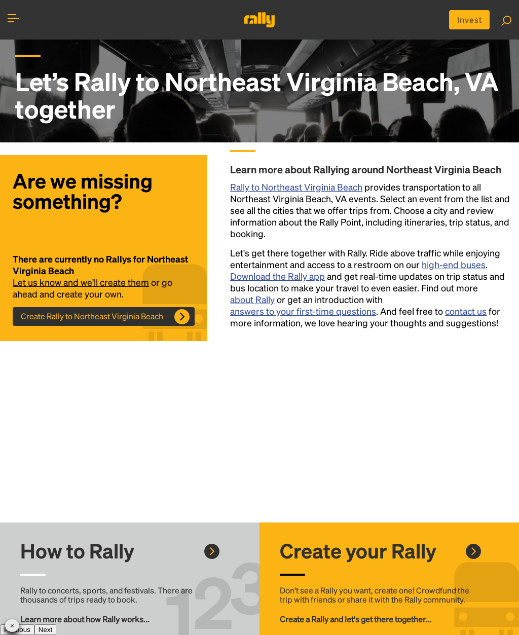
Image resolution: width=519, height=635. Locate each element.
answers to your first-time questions (303, 311)
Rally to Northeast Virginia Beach (296, 187)
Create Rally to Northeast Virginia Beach (92, 316)
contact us (466, 311)
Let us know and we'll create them (81, 282)
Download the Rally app (277, 276)
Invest (469, 19)
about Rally (252, 299)
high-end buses (454, 264)
